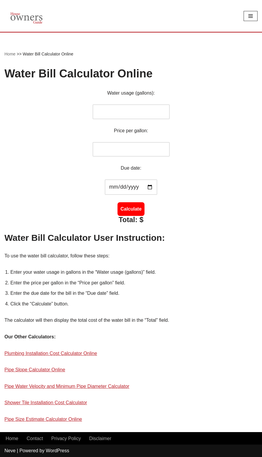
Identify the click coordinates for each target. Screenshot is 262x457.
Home (9, 54)
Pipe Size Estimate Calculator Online (43, 419)
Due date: (131, 168)
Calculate (131, 208)
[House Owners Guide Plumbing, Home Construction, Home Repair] (26, 16)
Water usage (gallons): (131, 92)
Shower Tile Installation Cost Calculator (45, 402)
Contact (35, 438)
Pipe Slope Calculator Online (34, 369)
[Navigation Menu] (251, 16)
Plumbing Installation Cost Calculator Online (50, 353)
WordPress (57, 450)
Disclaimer (100, 438)
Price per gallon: (131, 130)
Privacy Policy (66, 438)
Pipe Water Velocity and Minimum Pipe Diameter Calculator (66, 386)
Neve (9, 450)
